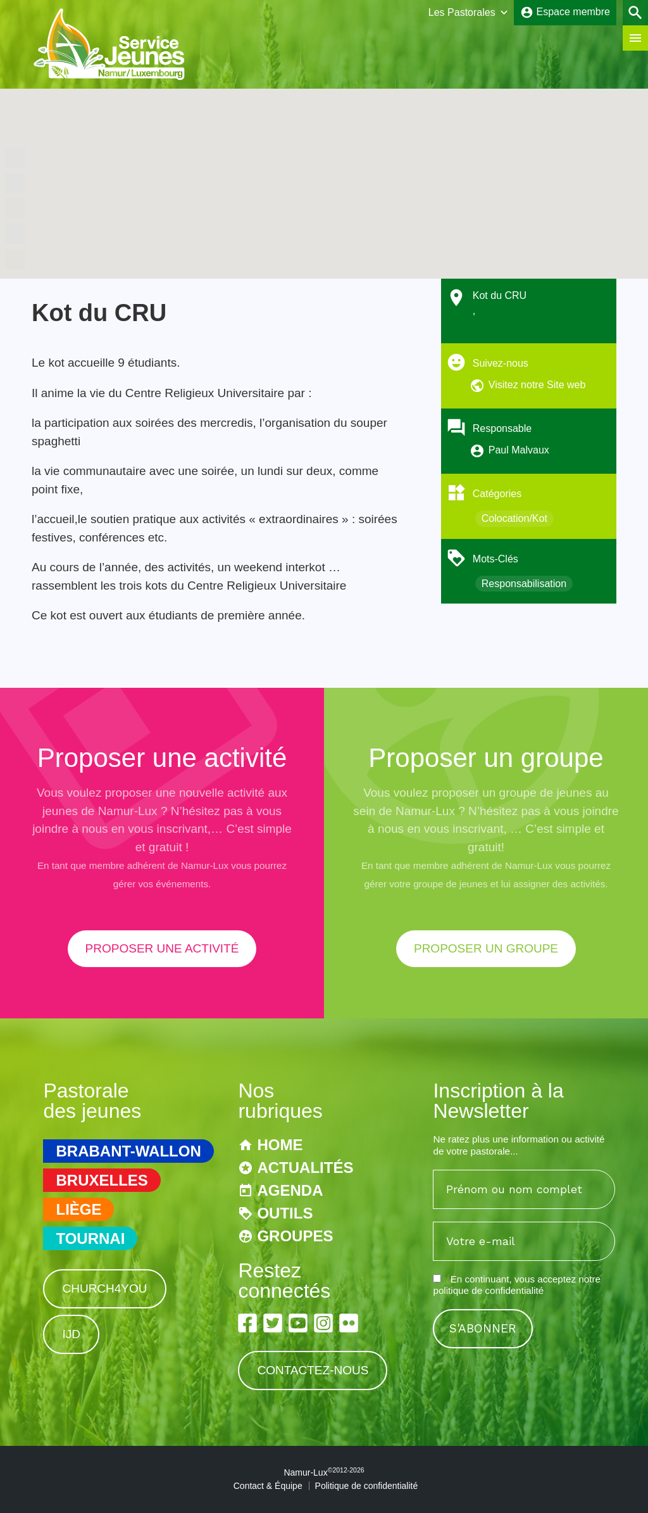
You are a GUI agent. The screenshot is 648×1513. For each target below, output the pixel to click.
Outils (285, 1213)
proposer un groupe (486, 948)
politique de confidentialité (488, 1290)
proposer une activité (162, 948)
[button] (324, 172)
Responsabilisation (524, 583)
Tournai (90, 1238)
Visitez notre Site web (537, 384)
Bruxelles (101, 1180)
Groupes (295, 1235)
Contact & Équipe (268, 1486)
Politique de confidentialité (366, 1486)
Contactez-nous (312, 1370)
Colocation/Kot (514, 518)
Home (279, 1144)
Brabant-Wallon (128, 1151)
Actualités (305, 1167)
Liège (78, 1209)
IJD (71, 1334)
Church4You (104, 1288)
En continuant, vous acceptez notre (516, 1285)
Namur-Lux (324, 1472)
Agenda (290, 1190)
